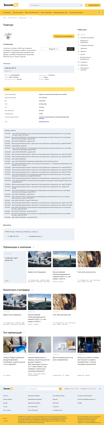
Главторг (30, 17)
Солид (91, 280)
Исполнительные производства (85, 58)
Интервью (30, 373)
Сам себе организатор (86, 272)
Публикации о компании (84, 69)
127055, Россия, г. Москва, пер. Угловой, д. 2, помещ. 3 (21, 231)
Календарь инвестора (61, 12)
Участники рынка (18, 12)
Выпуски (55, 399)
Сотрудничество (57, 410)
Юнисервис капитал (35, 280)
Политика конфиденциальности (86, 399)
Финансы (83, 51)
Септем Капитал (39, 281)
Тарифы (80, 403)
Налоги (83, 54)
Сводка (83, 34)
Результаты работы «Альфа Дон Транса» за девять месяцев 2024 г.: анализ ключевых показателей (88, 361)
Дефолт (48, 280)
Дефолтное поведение (37, 272)
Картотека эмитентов (32, 12)
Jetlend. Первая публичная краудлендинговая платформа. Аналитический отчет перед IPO (14, 361)
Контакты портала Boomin (85, 395)
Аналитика (55, 281)
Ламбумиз (67, 375)
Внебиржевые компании (35, 399)
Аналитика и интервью (16, 289)
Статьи (5, 406)
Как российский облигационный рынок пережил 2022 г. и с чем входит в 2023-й (62, 275)
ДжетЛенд (8, 375)
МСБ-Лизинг (89, 281)
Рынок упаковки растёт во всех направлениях (63, 359)
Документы (84, 65)
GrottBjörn (84, 281)
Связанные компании (87, 45)
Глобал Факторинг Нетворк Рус (39, 373)
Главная (4, 17)
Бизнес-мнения (7, 399)
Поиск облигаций (46, 12)
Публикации (7, 12)
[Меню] (99, 12)
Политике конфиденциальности (92, 422)
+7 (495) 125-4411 (13, 236)
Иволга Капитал (31, 281)
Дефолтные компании (34, 403)
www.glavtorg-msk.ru (44, 121)
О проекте (56, 406)
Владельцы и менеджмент (84, 41)
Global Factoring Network (33, 375)
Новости (5, 395)
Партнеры (55, 403)
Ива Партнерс (47, 281)
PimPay (79, 281)
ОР (28, 280)
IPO (4, 375)
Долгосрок (88, 375)
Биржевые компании (23, 17)
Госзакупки (84, 62)
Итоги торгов (7, 410)
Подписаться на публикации (64, 36)
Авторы (5, 403)
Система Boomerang (76, 12)
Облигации (61, 281)
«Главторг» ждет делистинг (11, 259)
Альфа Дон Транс (81, 375)
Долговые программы (87, 37)
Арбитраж (84, 48)
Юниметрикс (43, 280)
